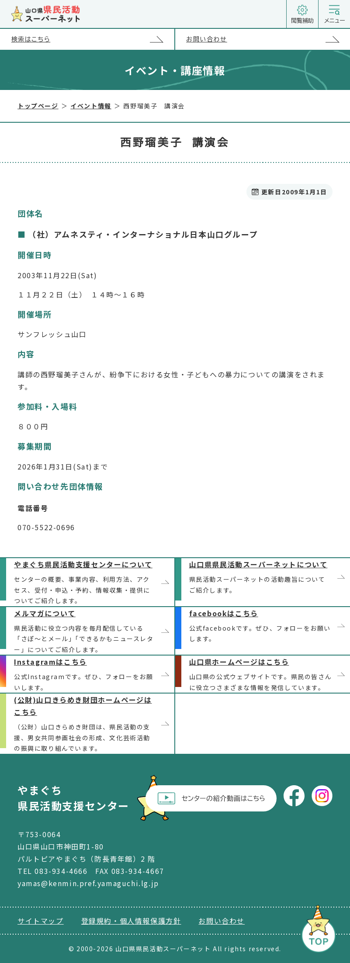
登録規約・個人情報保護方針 (131, 920)
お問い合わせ (268, 39)
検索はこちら (92, 39)
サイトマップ (40, 920)
